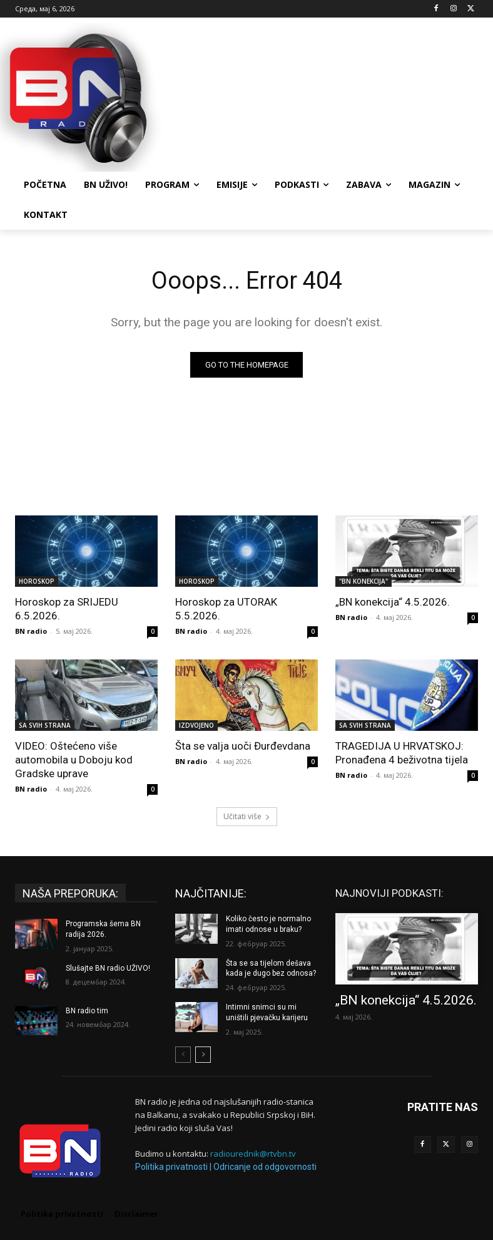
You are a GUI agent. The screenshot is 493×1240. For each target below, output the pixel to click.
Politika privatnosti (171, 1167)
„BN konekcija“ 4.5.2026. (392, 602)
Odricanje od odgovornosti (265, 1167)
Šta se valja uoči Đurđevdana (242, 746)
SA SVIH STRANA (45, 725)
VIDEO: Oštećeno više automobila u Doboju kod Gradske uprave (74, 760)
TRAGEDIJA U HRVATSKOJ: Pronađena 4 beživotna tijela (401, 753)
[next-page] (203, 1054)
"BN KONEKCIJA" (363, 581)
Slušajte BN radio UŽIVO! (108, 968)
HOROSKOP (36, 581)
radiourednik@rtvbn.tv (253, 1153)
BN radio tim (87, 1010)
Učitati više (246, 816)
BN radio (31, 631)
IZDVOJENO (196, 725)
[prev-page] (183, 1054)
